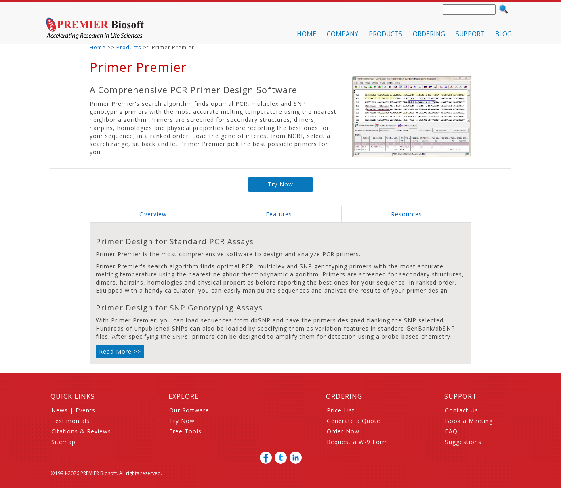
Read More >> (120, 351)
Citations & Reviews (81, 431)
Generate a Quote (353, 421)
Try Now (280, 184)
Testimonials (70, 421)
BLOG (503, 34)
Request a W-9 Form (357, 442)
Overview (153, 214)
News (59, 410)
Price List (341, 410)
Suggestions (463, 442)
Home (98, 47)
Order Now (343, 431)
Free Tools (185, 431)
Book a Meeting (469, 421)
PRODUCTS (385, 34)
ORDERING (429, 34)
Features (279, 214)
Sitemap (63, 442)
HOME (306, 34)
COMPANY (342, 34)
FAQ (451, 431)
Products (128, 47)
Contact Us (461, 410)
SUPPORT (470, 34)
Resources (406, 214)
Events (85, 410)
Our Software (189, 410)
